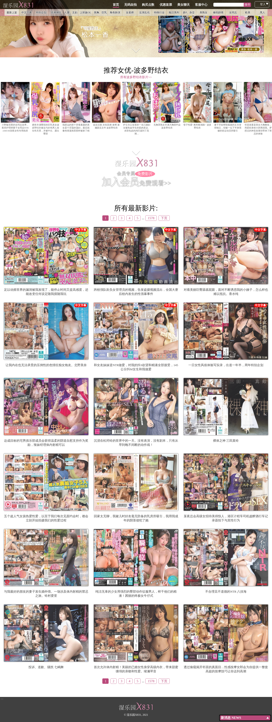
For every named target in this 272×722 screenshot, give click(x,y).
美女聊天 (200, 4)
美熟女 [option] (203, 12)
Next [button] (269, 12)
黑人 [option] (262, 12)
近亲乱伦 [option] (144, 12)
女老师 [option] (130, 12)
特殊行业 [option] (159, 12)
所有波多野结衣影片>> (136, 77)
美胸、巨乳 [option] (100, 12)
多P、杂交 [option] (189, 12)
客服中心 (217, 4)
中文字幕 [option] (26, 12)
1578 (151, 218)
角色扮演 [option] (115, 12)
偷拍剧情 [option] (218, 12)
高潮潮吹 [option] (56, 12)
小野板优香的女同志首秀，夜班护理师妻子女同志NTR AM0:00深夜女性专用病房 (15, 107)
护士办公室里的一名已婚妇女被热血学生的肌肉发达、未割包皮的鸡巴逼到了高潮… (136, 108)
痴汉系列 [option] (174, 12)
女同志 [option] (233, 12)
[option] (136, 28)
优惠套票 (182, 4)
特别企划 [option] (41, 12)
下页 (164, 218)
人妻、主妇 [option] (70, 12)
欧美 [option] (247, 12)
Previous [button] (2, 12)
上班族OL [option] (85, 12)
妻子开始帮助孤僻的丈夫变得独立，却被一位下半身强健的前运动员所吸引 (227, 107)
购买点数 (164, 4)
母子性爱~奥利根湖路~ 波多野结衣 (197, 105)
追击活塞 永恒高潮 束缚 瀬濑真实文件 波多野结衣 (106, 105)
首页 (132, 4)
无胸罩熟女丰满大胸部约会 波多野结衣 (167, 105)
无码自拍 (147, 4)
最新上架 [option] (12, 12)
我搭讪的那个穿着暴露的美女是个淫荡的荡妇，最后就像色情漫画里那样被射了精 (76, 107)
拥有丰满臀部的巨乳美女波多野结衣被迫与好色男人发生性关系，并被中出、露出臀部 (45, 108)
